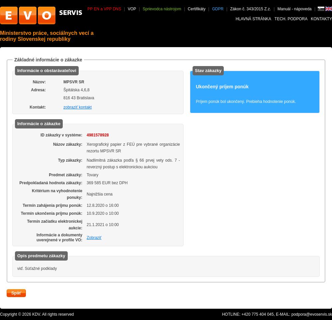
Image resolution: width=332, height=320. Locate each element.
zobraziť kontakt (77, 107)
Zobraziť (94, 237)
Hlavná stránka (253, 19)
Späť (16, 292)
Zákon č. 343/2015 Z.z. (250, 9)
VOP (132, 9)
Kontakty (321, 19)
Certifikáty (197, 9)
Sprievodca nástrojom (162, 9)
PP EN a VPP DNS (104, 9)
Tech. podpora (291, 19)
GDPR (218, 9)
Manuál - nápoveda (295, 9)
